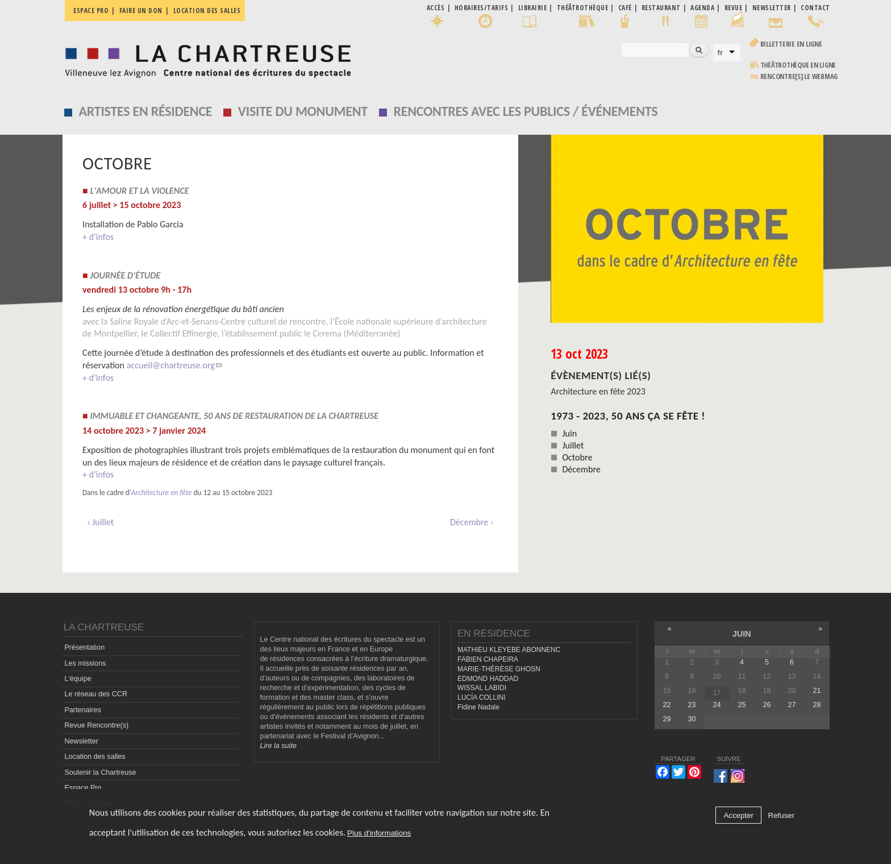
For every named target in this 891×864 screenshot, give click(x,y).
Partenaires (82, 710)
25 (742, 705)
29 (667, 719)
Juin (569, 433)
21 (817, 691)
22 (667, 705)
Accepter (738, 815)
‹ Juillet (100, 522)
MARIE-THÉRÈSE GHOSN (498, 669)
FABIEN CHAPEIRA (487, 659)
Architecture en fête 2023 (598, 391)
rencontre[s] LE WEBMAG (799, 76)
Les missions (85, 663)
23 (692, 705)
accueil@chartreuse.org (174, 365)
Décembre (581, 469)
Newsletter (81, 741)
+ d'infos (98, 236)
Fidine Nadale (478, 707)
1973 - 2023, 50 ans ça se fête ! (628, 415)
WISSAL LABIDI (481, 688)
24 (717, 705)
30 (692, 719)
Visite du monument (303, 111)
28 (817, 705)
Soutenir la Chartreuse (100, 772)
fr (720, 52)
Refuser (781, 815)
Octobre (577, 457)
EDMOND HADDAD (487, 679)
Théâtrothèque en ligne (798, 65)
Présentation (84, 647)
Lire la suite (278, 746)
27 (792, 705)
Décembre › (472, 522)
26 (767, 705)
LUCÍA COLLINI (481, 697)
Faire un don (141, 10)
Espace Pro (82, 788)
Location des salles (207, 10)
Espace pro (91, 10)
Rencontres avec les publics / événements (525, 111)
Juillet (573, 445)
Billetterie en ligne (791, 44)
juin (741, 633)
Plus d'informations (379, 833)
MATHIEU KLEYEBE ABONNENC (508, 650)
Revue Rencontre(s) (96, 725)
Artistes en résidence (146, 111)
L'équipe (77, 679)
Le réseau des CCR (95, 694)
